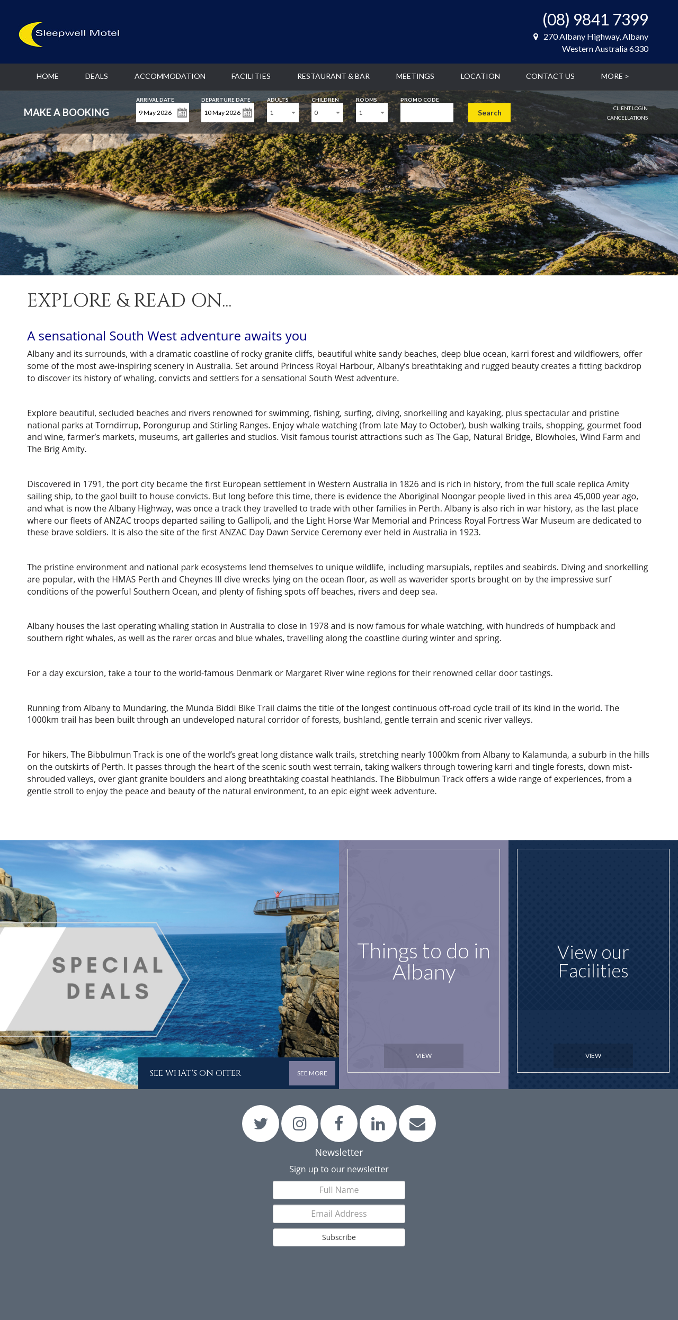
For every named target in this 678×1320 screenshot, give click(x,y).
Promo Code (419, 98)
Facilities (251, 75)
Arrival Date (155, 98)
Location (480, 75)
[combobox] (283, 112)
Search (490, 112)
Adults (278, 98)
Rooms (366, 98)
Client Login (630, 108)
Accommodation (170, 75)
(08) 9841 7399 (595, 19)
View (424, 1055)
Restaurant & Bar (333, 75)
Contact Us (550, 75)
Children (325, 98)
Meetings (415, 75)
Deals (96, 75)
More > (615, 75)
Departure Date (226, 98)
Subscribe (339, 1237)
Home (48, 75)
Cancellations (627, 117)
